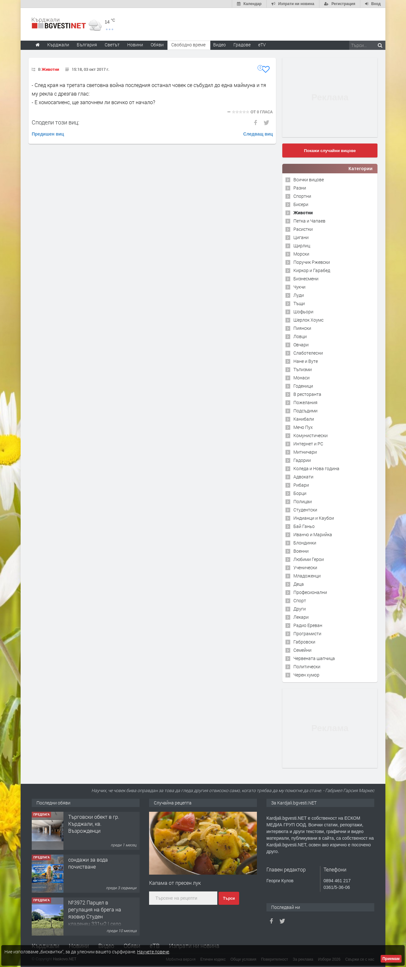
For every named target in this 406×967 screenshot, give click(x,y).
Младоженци (307, 576)
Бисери (300, 204)
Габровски (304, 642)
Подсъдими (305, 411)
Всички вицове (308, 180)
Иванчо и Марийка (312, 534)
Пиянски (302, 328)
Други (299, 609)
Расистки (303, 229)
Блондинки (304, 543)
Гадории (302, 460)
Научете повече (153, 952)
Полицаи (302, 501)
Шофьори (303, 312)
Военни (301, 551)
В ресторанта (307, 394)
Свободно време (188, 45)
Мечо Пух (303, 427)
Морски (301, 254)
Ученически (305, 567)
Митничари (305, 452)
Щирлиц (301, 246)
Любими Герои (308, 559)
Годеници (303, 386)
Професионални (310, 592)
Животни (50, 69)
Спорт (299, 600)
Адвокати (303, 477)
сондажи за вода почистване (88, 863)
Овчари (301, 345)
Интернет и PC (308, 444)
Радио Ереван (307, 625)
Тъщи (299, 303)
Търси (229, 898)
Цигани (301, 237)
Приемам (391, 959)
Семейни (302, 650)
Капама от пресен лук (175, 882)
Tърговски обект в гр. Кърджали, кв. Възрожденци (93, 823)
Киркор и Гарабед (311, 270)
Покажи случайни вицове (330, 150)
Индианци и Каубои (313, 518)
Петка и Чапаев (309, 221)
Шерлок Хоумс (308, 320)
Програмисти (307, 633)
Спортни (302, 196)
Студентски (305, 510)
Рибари (301, 485)
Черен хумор (306, 675)
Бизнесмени (305, 279)
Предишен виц (48, 134)
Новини (135, 45)
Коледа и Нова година (316, 468)
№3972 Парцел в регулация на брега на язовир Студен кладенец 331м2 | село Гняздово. (94, 916)
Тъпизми (302, 369)
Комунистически (310, 435)
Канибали (303, 419)
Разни (299, 188)
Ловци (300, 336)
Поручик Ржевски (311, 262)
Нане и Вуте (305, 361)
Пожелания (305, 402)
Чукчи (299, 287)
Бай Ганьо (304, 526)
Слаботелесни (308, 353)
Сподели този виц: (55, 122)
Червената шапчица (314, 658)
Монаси (301, 378)
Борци (299, 493)
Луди (298, 295)
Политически (306, 667)
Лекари (301, 617)
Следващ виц (258, 134)
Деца (298, 584)
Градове (242, 45)
